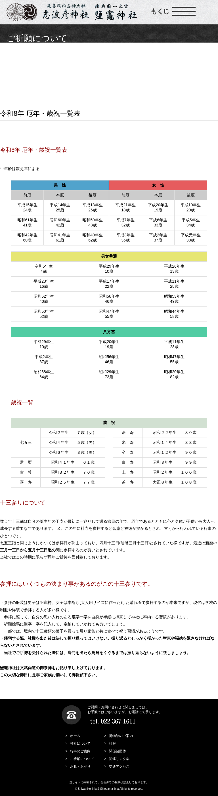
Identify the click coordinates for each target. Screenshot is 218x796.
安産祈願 (107, 52)
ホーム (75, 736)
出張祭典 (36, 83)
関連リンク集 (119, 759)
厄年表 (108, 68)
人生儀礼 (36, 68)
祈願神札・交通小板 (179, 68)
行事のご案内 (80, 751)
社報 (112, 743)
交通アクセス (119, 766)
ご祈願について (36, 52)
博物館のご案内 (121, 736)
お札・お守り (80, 766)
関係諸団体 (117, 751)
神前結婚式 (108, 83)
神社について (80, 743)
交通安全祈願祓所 (180, 52)
